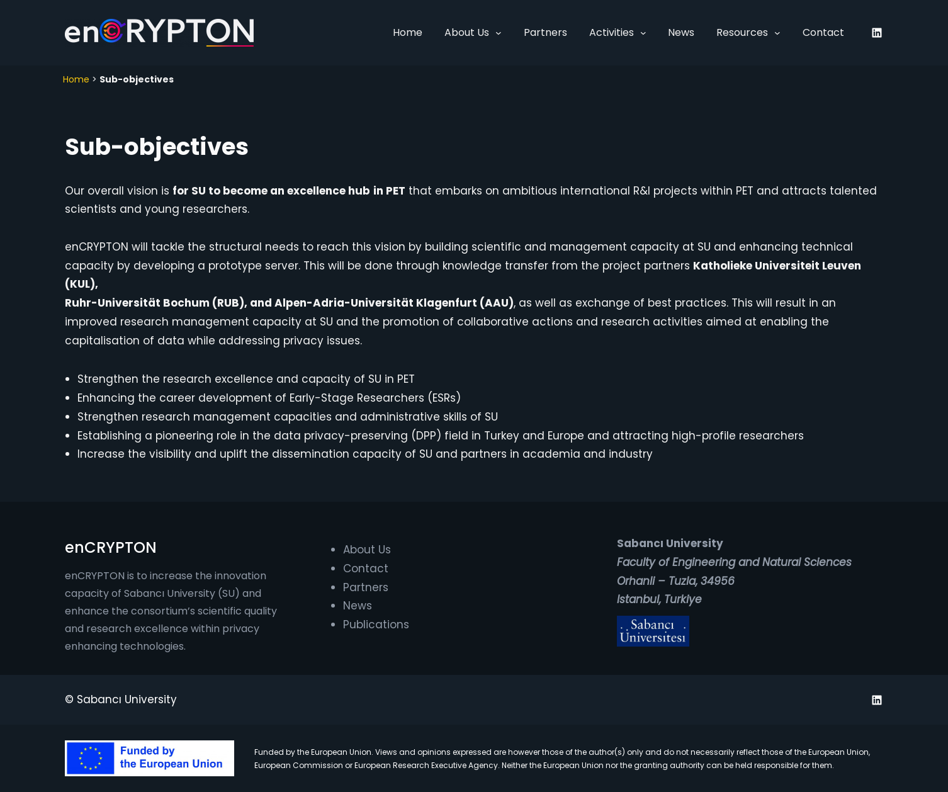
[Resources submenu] (777, 33)
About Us (466, 32)
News (357, 605)
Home (76, 79)
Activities (611, 32)
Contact (365, 568)
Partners (365, 587)
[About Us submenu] (498, 33)
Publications (376, 624)
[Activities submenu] (643, 33)
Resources (742, 32)
